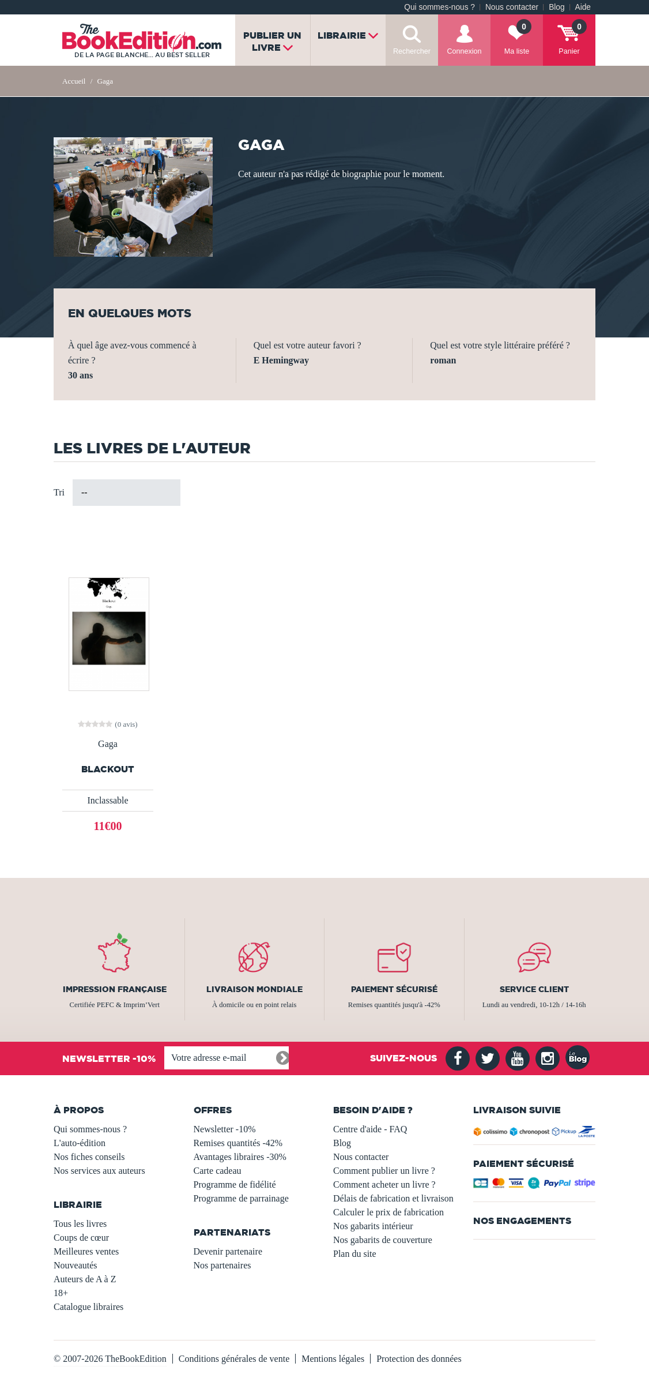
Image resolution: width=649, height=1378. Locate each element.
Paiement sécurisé (394, 989)
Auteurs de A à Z (85, 1279)
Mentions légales (332, 1359)
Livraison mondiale (254, 989)
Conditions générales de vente (234, 1359)
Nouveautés (75, 1265)
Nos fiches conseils (89, 1157)
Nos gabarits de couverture (382, 1240)
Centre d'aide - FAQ (370, 1129)
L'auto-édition (79, 1143)
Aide (583, 7)
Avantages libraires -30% (240, 1157)
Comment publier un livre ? (384, 1171)
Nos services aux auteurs (99, 1171)
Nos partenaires (222, 1265)
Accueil (73, 81)
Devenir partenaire (228, 1251)
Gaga (108, 744)
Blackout (107, 769)
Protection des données (419, 1359)
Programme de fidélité (235, 1184)
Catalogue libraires (88, 1307)
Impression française (115, 989)
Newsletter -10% (225, 1129)
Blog (556, 7)
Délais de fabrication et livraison (393, 1198)
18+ (61, 1293)
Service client (534, 989)
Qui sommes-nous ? (439, 7)
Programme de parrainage (241, 1198)
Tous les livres (80, 1224)
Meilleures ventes (86, 1251)
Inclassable (107, 800)
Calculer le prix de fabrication (388, 1212)
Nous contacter (511, 7)
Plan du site (354, 1254)
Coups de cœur (81, 1237)
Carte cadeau (218, 1171)
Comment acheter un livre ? (384, 1184)
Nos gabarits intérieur (373, 1226)
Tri (59, 492)
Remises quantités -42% (238, 1143)
